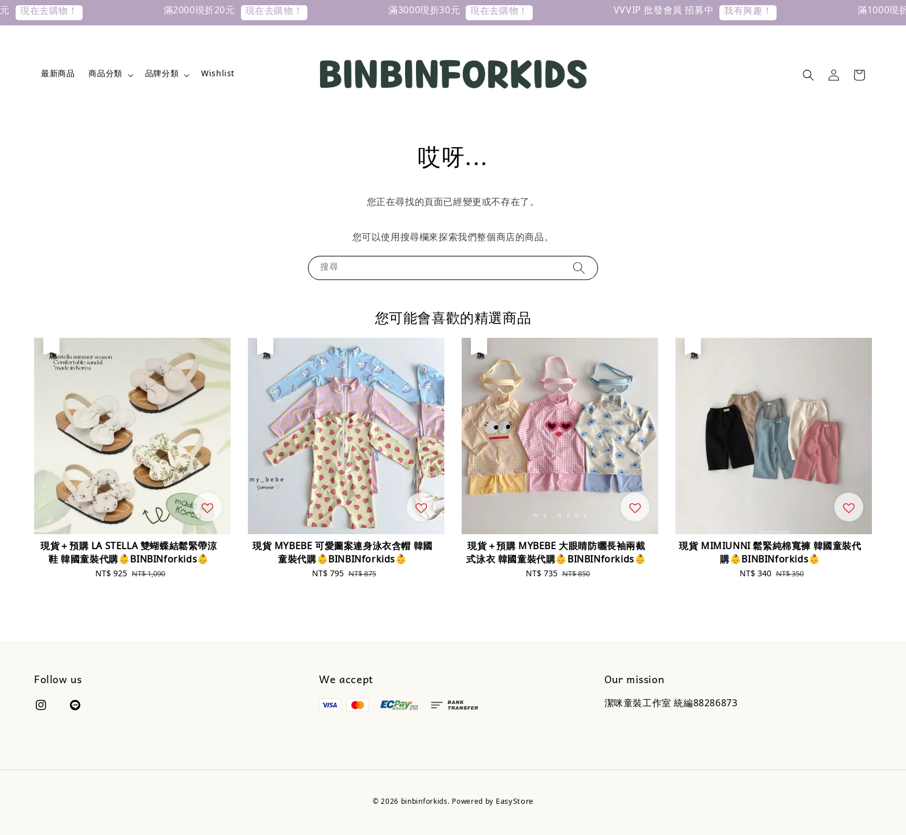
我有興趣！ (766, 12)
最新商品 (58, 75)
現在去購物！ (67, 12)
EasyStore (514, 803)
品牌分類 (162, 75)
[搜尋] (578, 267)
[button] (808, 75)
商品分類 (105, 75)
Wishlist (218, 75)
